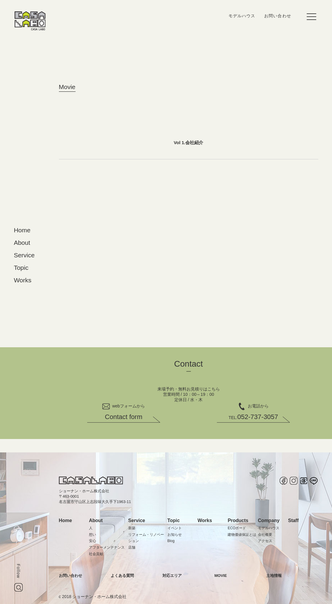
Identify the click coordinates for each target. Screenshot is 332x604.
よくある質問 (122, 575)
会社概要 (265, 535)
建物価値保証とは (242, 535)
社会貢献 (96, 554)
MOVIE (220, 575)
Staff (293, 520)
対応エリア (172, 575)
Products (238, 520)
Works (22, 280)
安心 (92, 541)
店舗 (131, 547)
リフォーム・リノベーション (146, 538)
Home (22, 230)
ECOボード (237, 528)
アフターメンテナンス (107, 547)
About (22, 242)
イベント (174, 528)
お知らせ (174, 535)
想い (92, 535)
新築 (131, 528)
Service (24, 255)
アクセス (265, 541)
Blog (171, 541)
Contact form (123, 417)
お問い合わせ (277, 15)
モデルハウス (241, 15)
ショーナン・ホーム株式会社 (99, 596)
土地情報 (274, 575)
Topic (21, 267)
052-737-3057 (253, 417)
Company (269, 520)
